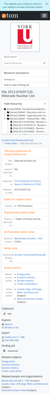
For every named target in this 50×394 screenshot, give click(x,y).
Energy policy (23, 274)
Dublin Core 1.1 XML (13, 337)
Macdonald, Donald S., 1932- (28, 238)
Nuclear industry (25, 280)
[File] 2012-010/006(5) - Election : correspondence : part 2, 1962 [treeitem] (29, 128)
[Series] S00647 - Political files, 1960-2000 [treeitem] (27, 118)
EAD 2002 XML (10, 340)
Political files (11, 143)
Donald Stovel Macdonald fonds (18, 140)
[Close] (46, 4)
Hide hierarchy (13, 103)
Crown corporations (27, 283)
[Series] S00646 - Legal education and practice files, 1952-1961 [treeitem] (27, 115)
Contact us (9, 79)
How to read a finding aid (16, 84)
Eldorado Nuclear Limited (30, 298)
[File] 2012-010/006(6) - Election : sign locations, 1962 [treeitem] (29, 131)
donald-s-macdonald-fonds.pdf (29, 254)
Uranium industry (26, 277)
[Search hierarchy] (22, 63)
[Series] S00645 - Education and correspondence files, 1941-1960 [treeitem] (27, 112)
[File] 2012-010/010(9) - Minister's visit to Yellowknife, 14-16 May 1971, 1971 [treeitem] (29, 122)
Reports (7, 324)
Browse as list (10, 327)
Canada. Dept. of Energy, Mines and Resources (25, 383)
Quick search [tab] (10, 56)
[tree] (25, 120)
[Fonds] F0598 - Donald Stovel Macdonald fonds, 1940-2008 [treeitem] (25, 109)
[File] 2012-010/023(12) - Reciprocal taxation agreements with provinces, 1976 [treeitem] (29, 125)
